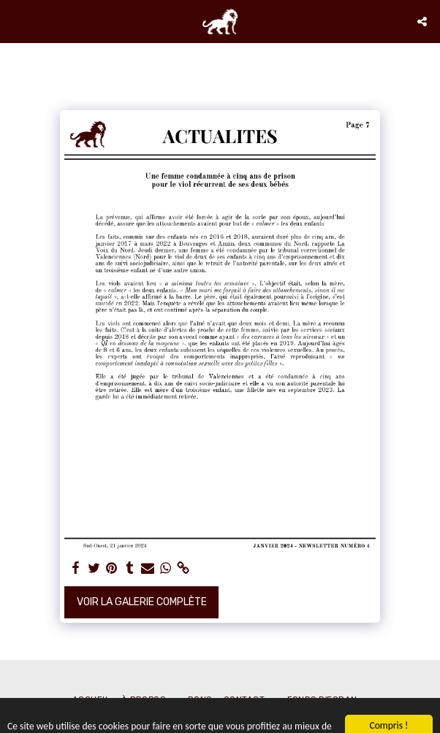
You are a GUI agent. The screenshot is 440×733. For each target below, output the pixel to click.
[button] (16, 21)
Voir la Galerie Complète (142, 602)
